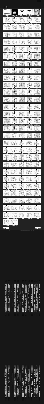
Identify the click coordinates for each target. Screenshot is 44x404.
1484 (20, 284)
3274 (39, 362)
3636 (29, 378)
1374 (32, 279)
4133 (15, 400)
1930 (25, 303)
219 (30, 236)
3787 (14, 385)
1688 (8, 293)
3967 (8, 393)
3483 (6, 372)
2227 (20, 316)
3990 (8, 394)
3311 (25, 364)
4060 (9, 397)
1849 (6, 300)
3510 (12, 373)
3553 (8, 375)
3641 (37, 378)
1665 (8, 292)
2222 (12, 316)
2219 (8, 316)
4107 (11, 399)
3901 (12, 390)
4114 (22, 399)
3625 (12, 378)
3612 (28, 377)
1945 (12, 304)
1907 (25, 302)
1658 (32, 291)
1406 (11, 281)
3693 (11, 381)
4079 (39, 397)
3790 (18, 385)
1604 (28, 289)
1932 (28, 303)
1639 (39, 290)
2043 (20, 308)
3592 (32, 376)
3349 (12, 366)
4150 (11, 401)
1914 (36, 302)
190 (30, 235)
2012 (8, 307)
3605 (17, 377)
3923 (11, 391)
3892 (34, 389)
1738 (14, 295)
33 (29, 230)
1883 (23, 301)
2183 (23, 314)
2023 (25, 307)
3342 (37, 365)
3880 (15, 389)
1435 (20, 282)
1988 (6, 306)
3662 (34, 379)
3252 (5, 362)
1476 (8, 284)
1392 (25, 280)
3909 (25, 390)
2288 (8, 319)
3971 (14, 393)
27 (23, 230)
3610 (25, 377)
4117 (26, 399)
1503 (14, 285)
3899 (9, 390)
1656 (29, 291)
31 (27, 230)
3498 (29, 372)
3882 (18, 389)
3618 (37, 377)
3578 (11, 376)
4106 (9, 399)
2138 (25, 312)
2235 (32, 316)
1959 (34, 304)
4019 (17, 395)
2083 (11, 310)
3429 (29, 369)
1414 (23, 281)
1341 (17, 278)
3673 (15, 380)
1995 (17, 306)
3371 (11, 367)
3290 (28, 363)
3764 (14, 384)
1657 (31, 291)
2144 (34, 312)
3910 (26, 390)
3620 (5, 378)
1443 (32, 282)
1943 (9, 304)
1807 (12, 298)
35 (31, 230)
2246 (14, 317)
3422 (18, 369)
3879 (14, 389)
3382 (28, 367)
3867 (31, 388)
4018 (15, 395)
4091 (22, 398)
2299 (25, 319)
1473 (39, 283)
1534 (26, 286)
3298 (5, 364)
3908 (23, 390)
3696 (15, 381)
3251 (39, 361)
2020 (20, 307)
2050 (31, 308)
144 (7, 234)
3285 (20, 363)
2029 (34, 307)
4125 (39, 399)
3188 (12, 359)
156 (22, 234)
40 (36, 230)
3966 (6, 393)
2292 (14, 319)
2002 (28, 306)
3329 (17, 365)
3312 (26, 364)
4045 (22, 396)
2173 (8, 314)
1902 (17, 302)
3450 (26, 370)
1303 (29, 276)
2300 (26, 319)
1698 (23, 293)
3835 (17, 387)
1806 (11, 298)
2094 (28, 310)
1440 (28, 282)
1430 (12, 282)
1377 (37, 279)
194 (35, 235)
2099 (36, 310)
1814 (23, 298)
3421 (17, 369)
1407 (12, 281)
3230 (6, 361)
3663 (36, 379)
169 (39, 234)
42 (38, 230)
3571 (36, 375)
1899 (12, 302)
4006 (32, 394)
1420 (32, 281)
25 (21, 230)
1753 (36, 295)
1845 (36, 299)
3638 (32, 378)
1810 (17, 298)
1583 (31, 288)
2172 (6, 314)
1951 (22, 304)
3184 (6, 359)
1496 (39, 284)
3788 (15, 385)
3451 (28, 370)
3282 (15, 363)
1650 (20, 291)
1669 (14, 292)
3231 (8, 361)
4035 (6, 396)
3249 (36, 361)
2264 (6, 318)
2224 (15, 316)
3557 (14, 375)
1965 (8, 305)
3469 (20, 371)
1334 (6, 278)
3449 (25, 370)
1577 (22, 288)
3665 (39, 379)
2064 (17, 309)
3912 (29, 390)
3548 (36, 374)
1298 (22, 276)
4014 (9, 395)
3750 (28, 383)
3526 (37, 373)
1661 (37, 291)
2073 (31, 309)
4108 (12, 399)
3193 (20, 359)
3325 (11, 365)
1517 (36, 285)
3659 (29, 379)
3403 (25, 368)
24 (20, 230)
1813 (22, 298)
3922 (9, 391)
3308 (20, 364)
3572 (37, 375)
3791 (20, 385)
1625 (17, 290)
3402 (23, 368)
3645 (8, 379)
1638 (37, 290)
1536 (29, 286)
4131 (12, 400)
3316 (32, 364)
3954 (23, 392)
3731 (34, 382)
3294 (34, 363)
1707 (37, 293)
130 (25, 233)
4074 (31, 397)
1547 (11, 287)
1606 (31, 289)
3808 (11, 386)
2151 (9, 313)
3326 (12, 365)
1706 (36, 293)
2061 (12, 309)
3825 (37, 386)
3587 (25, 376)
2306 (36, 319)
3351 (15, 366)
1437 (23, 282)
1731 (39, 294)
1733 (6, 295)
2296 (20, 319)
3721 (18, 382)
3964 (39, 392)
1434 (18, 282)
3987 (39, 393)
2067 (22, 309)
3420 (15, 369)
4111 (17, 399)
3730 (32, 382)
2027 (31, 307)
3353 (18, 366)
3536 (17, 374)
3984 (34, 393)
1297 (20, 276)
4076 (34, 397)
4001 (25, 394)
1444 (34, 282)
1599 (20, 289)
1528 (17, 286)
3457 (37, 370)
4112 (18, 399)
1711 (8, 294)
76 (37, 231)
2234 (31, 316)
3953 (22, 392)
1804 (8, 298)
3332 (22, 365)
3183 (5, 359)
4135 (18, 400)
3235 (14, 361)
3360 (29, 366)
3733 (37, 382)
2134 (18, 312)
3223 (31, 360)
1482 (17, 284)
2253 (25, 317)
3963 (37, 392)
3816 (23, 386)
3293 (32, 363)
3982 (31, 393)
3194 (22, 359)
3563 (23, 375)
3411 (37, 368)
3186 (9, 359)
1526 (14, 286)
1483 (18, 284)
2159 (22, 313)
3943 (6, 392)
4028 (31, 395)
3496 (26, 372)
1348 (28, 278)
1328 (32, 277)
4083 (9, 398)
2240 (5, 317)
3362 (32, 366)
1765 (18, 296)
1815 (25, 298)
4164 (32, 401)
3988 (5, 394)
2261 (37, 317)
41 (37, 230)
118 (13, 233)
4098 (32, 398)
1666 (9, 292)
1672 (18, 292)
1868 (36, 300)
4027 (29, 395)
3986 (37, 393)
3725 (25, 382)
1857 (18, 300)
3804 (5, 386)
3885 (23, 389)
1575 (18, 288)
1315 (12, 277)
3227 (37, 360)
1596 (15, 289)
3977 (23, 393)
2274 (22, 318)
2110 (17, 311)
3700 (22, 381)
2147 (39, 312)
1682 (34, 292)
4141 (28, 400)
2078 (39, 309)
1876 (12, 301)
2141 (29, 312)
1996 (18, 306)
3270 (32, 362)
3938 (34, 391)
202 (9, 236)
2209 (28, 315)
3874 (6, 389)
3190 (15, 359)
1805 (9, 298)
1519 (39, 285)
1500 (9, 285)
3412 (39, 368)
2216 (39, 315)
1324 (26, 277)
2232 (28, 316)
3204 (37, 359)
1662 (39, 291)
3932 (25, 391)
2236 (34, 316)
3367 (5, 367)
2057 (6, 309)
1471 (36, 283)
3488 (14, 372)
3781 (5, 385)
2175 (11, 314)
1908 (26, 302)
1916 (39, 302)
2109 (15, 311)
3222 (29, 360)
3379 (23, 367)
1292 (12, 276)
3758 (5, 384)
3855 (12, 388)
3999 (22, 394)
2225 (17, 316)
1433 (17, 282)
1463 (25, 283)
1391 (23, 280)
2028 (32, 307)
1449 (6, 283)
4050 (29, 396)
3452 (29, 370)
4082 (8, 398)
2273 (20, 318)
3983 (32, 393)
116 (11, 233)
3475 (29, 371)
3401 (22, 368)
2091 (23, 310)
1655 (28, 291)
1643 (9, 291)
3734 (39, 382)
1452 (8, 283)
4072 (28, 397)
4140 (26, 400)
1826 (6, 299)
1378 (39, 279)
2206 (23, 315)
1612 (5, 290)
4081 (6, 398)
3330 (18, 365)
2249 (18, 317)
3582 (17, 376)
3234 (12, 361)
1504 (15, 285)
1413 (22, 281)
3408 (32, 368)
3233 (11, 361)
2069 (25, 309)
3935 (29, 391)
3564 (25, 375)
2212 (32, 315)
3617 (36, 377)
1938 (37, 303)
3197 (26, 359)
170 (4, 235)
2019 (18, 307)
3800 (34, 385)
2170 (39, 313)
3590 (29, 376)
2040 (15, 308)
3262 (20, 362)
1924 (15, 303)
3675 (18, 380)
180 (17, 235)
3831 (11, 387)
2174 (9, 314)
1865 (31, 300)
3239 (20, 361)
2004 (31, 306)
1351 (32, 278)
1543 (5, 287)
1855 (15, 300)
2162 (26, 313)
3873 (5, 389)
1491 (31, 284)
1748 (28, 295)
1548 (12, 287)
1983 (34, 305)
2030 (36, 307)
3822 (32, 386)
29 (25, 230)
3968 (9, 393)
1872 (6, 301)
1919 (8, 303)
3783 (8, 385)
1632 (28, 290)
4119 (29, 399)
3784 (9, 385)
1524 (11, 286)
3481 (39, 371)
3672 (14, 380)
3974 (18, 393)
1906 (23, 302)
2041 (17, 308)
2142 (31, 312)
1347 (26, 278)
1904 (20, 302)
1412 (20, 281)
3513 (17, 373)
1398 (34, 280)
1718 (18, 294)
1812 (20, 298)
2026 (29, 307)
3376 (18, 367)
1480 (14, 284)
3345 (6, 366)
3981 (29, 393)
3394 (11, 368)
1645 (12, 291)
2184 (25, 314)
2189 (32, 314)
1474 (5, 284)
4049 (28, 396)
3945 (9, 392)
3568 (31, 375)
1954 (26, 304)
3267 (28, 362)
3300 (8, 364)
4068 (22, 397)
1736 (11, 295)
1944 (11, 304)
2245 (12, 317)
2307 (37, 319)
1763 (15, 296)
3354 (20, 366)
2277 (26, 318)
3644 (6, 379)
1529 (18, 286)
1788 (18, 297)
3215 (18, 360)
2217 (5, 316)
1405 (9, 281)
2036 (9, 308)
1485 (22, 284)
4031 (36, 395)
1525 (12, 286)
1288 (6, 276)
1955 (28, 304)
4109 (14, 399)
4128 (8, 400)
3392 (8, 368)
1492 (32, 284)
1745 (23, 295)
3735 (5, 383)
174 (9, 235)
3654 (22, 379)
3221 (28, 360)
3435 (39, 369)
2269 (14, 318)
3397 (15, 368)
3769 (22, 384)
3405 (28, 368)
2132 (15, 312)
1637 (36, 290)
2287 (6, 319)
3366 (39, 366)
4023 (23, 395)
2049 (29, 308)
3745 (20, 383)
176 (12, 235)
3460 (6, 371)
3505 (5, 373)
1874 (9, 301)
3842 (28, 387)
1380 (6, 280)
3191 (17, 359)
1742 (20, 295)
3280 (12, 363)
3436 (5, 370)
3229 (5, 361)
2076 (36, 309)
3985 (36, 393)
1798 (34, 297)
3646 (9, 379)
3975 (20, 393)
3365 (37, 366)
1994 (15, 306)
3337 (29, 365)
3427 (26, 369)
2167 (34, 313)
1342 (18, 278)
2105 (9, 311)
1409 (15, 281)
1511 (26, 285)
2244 (11, 317)
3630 (20, 378)
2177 (14, 314)
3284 (18, 363)
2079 (5, 310)
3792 (22, 385)
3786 (12, 385)
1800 (37, 297)
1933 (29, 303)
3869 (34, 388)
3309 (22, 364)
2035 (8, 308)
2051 (32, 308)
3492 (20, 372)
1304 (31, 276)
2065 (18, 309)
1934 (31, 303)
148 (12, 234)
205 (13, 236)
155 (21, 234)
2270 (15, 318)
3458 (39, 370)
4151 (12, 401)
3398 (17, 368)
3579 (12, 376)
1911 (31, 302)
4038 (11, 396)
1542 (39, 286)
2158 (20, 313)
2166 (32, 313)
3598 (6, 377)
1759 (9, 296)
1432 (15, 282)
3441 (12, 370)
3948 (14, 392)
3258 (14, 362)
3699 (20, 381)
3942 (5, 392)
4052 (32, 396)
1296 (18, 276)
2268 (12, 318)
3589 (28, 376)
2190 (34, 314)
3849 (39, 387)
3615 (32, 377)
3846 (34, 387)
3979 (26, 393)
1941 (6, 304)
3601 (11, 377)
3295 (36, 363)
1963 (5, 305)
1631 (26, 290)
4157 (22, 401)
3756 (37, 383)
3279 (11, 363)
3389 (39, 367)
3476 (31, 371)
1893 (39, 301)
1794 (28, 297)
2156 (17, 313)
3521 (29, 373)
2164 (29, 313)
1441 (29, 282)
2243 (9, 317)
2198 (11, 315)
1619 (8, 290)
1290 (9, 276)
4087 (15, 398)
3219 (25, 360)
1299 (23, 276)
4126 (5, 400)
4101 (37, 398)
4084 (11, 398)
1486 (23, 284)
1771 (28, 296)
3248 (34, 361)
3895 (39, 389)
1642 (8, 291)
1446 (37, 282)
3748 (25, 383)
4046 (23, 396)
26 (22, 230)
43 (39, 230)
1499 (8, 285)
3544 (29, 374)
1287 (5, 276)
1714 (12, 294)
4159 (25, 401)
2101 (39, 310)
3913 (31, 390)
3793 (23, 385)
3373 (14, 367)
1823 (37, 298)
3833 (14, 387)
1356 (5, 279)
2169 (37, 313)
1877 (14, 301)
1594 (12, 289)
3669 (9, 380)
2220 (9, 316)
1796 (31, 297)
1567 (6, 288)
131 (26, 233)
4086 (14, 398)
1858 (20, 300)
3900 (11, 390)
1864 (29, 300)
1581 (28, 288)
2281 (32, 318)
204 (12, 236)
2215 (37, 315)
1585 (34, 288)
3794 (25, 385)
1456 (14, 283)
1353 (36, 278)
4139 (25, 400)
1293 (14, 276)
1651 (22, 291)
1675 (23, 292)
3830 (9, 387)
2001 (26, 306)
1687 (6, 293)
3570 (34, 375)
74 (35, 231)
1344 (22, 278)
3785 (11, 385)
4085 (12, 398)
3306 (17, 364)
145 (8, 234)
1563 (36, 287)
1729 (36, 294)
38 (34, 230)
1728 (34, 294)
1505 (17, 285)
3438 (8, 370)
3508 (9, 373)
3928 (18, 391)
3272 (36, 362)
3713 (6, 382)
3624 (11, 378)
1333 (5, 278)
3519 (26, 373)
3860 (20, 388)
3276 (6, 363)
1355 (39, 278)
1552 (18, 287)
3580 (14, 376)
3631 (22, 378)
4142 (29, 400)
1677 (26, 292)
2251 (22, 317)
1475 (6, 284)
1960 (36, 304)
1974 (20, 305)
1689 (9, 293)
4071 (26, 397)
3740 (12, 383)
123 (20, 233)
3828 (6, 387)
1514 (31, 285)
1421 (34, 281)
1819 (31, 298)
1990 (9, 306)
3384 (31, 367)
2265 (8, 318)
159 (26, 234)
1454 (11, 283)
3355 (22, 366)
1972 (17, 305)
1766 (20, 296)
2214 (36, 315)
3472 (25, 371)
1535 (28, 286)
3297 (39, 363)
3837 (20, 387)
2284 (37, 318)
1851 (9, 300)
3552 (6, 375)
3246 (31, 361)
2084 (12, 310)
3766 (17, 384)
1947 (15, 304)
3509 (11, 373)
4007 (34, 394)
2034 (6, 308)
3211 (12, 360)
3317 (34, 364)
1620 (9, 290)
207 (16, 236)
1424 (39, 281)
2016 (14, 307)
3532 (11, 374)
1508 (22, 285)
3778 (36, 384)
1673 (20, 292)
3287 (23, 363)
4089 (18, 398)
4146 (36, 400)
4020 (18, 395)
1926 (18, 303)
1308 (37, 276)
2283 (36, 318)
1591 (8, 289)
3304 (14, 364)
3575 (6, 376)
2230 (25, 316)
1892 (37, 301)
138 (35, 233)
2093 (26, 310)
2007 (36, 306)
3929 (20, 391)
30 (26, 230)
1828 (9, 299)
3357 (25, 366)
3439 (9, 370)
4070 (25, 397)
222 (34, 236)
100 (26, 232)
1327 (31, 277)
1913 (34, 302)
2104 (8, 311)
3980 (28, 393)
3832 (12, 387)
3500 (32, 372)
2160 (23, 313)
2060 (11, 309)
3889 (29, 389)
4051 (31, 396)
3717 (12, 382)
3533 (12, 374)
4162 (29, 401)
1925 (17, 303)
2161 (25, 313)
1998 (22, 306)
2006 (34, 306)
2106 (11, 311)
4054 (36, 396)
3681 (28, 380)
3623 (9, 378)
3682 (29, 380)
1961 (37, 304)
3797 (29, 385)
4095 (28, 398)
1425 (5, 282)
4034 (5, 396)
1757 (6, 296)
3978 (25, 393)
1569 (9, 288)
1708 (39, 293)
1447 (39, 282)
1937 (36, 303)
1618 (6, 290)
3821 (31, 386)
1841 (29, 299)
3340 (34, 365)
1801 (39, 297)
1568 (8, 288)
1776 (36, 296)
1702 (29, 293)
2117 (28, 311)
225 (35, 236)
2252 (23, 317)
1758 (8, 296)
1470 (34, 283)
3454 (32, 370)
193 (34, 235)
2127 (8, 312)
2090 (22, 310)
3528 (5, 374)
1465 (26, 283)
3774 (29, 384)
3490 (17, 372)
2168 (36, 313)
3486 (11, 372)
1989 (8, 306)
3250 (37, 361)
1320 (20, 277)
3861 (22, 388)
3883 (20, 389)
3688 (39, 380)
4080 (5, 398)
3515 (20, 373)
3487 (12, 372)
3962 (36, 392)
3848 (37, 387)
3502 (36, 372)
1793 (26, 297)
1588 (39, 288)
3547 (34, 374)
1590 (6, 289)
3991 (9, 394)
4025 (26, 395)
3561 (20, 375)
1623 (14, 290)
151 (16, 234)
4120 (31, 399)
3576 (8, 376)
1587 (37, 288)
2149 (6, 313)
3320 (39, 364)
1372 (29, 279)
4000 (23, 394)
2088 (18, 310)
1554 (22, 287)
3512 (15, 373)
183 (21, 235)
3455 (34, 370)
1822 (36, 298)
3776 (32, 384)
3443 (15, 370)
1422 (36, 281)
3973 (17, 393)
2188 (31, 314)
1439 (26, 282)
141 (39, 233)
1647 (15, 291)
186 (25, 235)
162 (30, 234)
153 (18, 234)
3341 (36, 365)
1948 (17, 304)
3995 (15, 394)
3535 (15, 374)
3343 (39, 365)
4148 (39, 400)
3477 (32, 371)
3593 (34, 376)
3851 (6, 388)
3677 (22, 380)
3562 (22, 375)
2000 (25, 306)
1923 (14, 303)
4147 (37, 400)
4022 (22, 395)
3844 (31, 387)
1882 (22, 301)
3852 (8, 388)
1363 (15, 279)
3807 (9, 386)
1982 (32, 305)
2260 (36, 317)
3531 (9, 374)
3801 (36, 385)
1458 (17, 283)
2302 (29, 319)
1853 (12, 300)
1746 (25, 295)
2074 (32, 309)
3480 (37, 371)
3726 (26, 382)
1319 (18, 277)
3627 (15, 378)
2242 (8, 317)
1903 (18, 302)
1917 (5, 303)
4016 (12, 395)
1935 (32, 303)
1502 (12, 285)
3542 (26, 374)
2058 (8, 309)
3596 (39, 376)
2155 (15, 313)
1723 (26, 294)
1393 (26, 280)
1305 (32, 276)
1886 (28, 301)
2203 (18, 315)
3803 (39, 385)
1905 (22, 302)
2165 (31, 313)
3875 (8, 389)
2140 (28, 312)
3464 (12, 371)
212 (22, 236)
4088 (17, 398)
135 (31, 233)
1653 (25, 291)
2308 (39, 319)
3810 (14, 386)
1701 (28, 293)
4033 (39, 395)
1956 (29, 304)
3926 (15, 391)
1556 (25, 287)
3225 (34, 360)
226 (36, 236)
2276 (25, 318)
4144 (32, 400)
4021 (20, 395)
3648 (12, 379)
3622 (8, 378)
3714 (8, 382)
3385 (32, 367)
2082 (9, 310)
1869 (37, 300)
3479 (36, 371)
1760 (11, 296)
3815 (22, 386)
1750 (31, 295)
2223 (14, 316)
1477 (9, 284)
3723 (22, 382)
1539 (34, 286)
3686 (36, 380)
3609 (23, 377)
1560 (31, 287)
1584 (32, 288)
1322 (23, 277)
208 (17, 236)
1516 (34, 285)
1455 (12, 283)
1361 (12, 279)
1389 (20, 280)
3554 (9, 375)
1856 (17, 300)
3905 (18, 390)
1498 (6, 285)
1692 (14, 293)
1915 (37, 302)
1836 (22, 299)
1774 (32, 296)
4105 (8, 399)
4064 (15, 397)
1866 (32, 300)
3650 (15, 379)
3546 (32, 374)
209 (18, 236)
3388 (37, 367)
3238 (18, 361)
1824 (39, 298)
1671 (17, 292)
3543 (28, 374)
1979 (28, 305)
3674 (17, 380)
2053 (36, 308)
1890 (34, 301)
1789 (20, 297)
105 (32, 232)
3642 (39, 378)
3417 (11, 369)
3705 (29, 381)
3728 (29, 382)
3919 (5, 391)
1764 (17, 296)
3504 (39, 372)
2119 (31, 311)
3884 (22, 389)
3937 (32, 391)
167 (36, 234)
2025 (28, 307)
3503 (37, 372)
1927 (20, 303)
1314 (11, 277)
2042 (18, 308)
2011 (6, 307)
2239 (39, 316)
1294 (15, 276)
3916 (36, 390)
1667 (11, 292)
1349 (29, 278)
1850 (8, 300)
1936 (34, 303)
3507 (8, 373)
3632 (23, 378)
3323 (8, 365)
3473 (26, 371)
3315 (31, 364)
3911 (28, 390)
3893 (36, 389)
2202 (17, 315)
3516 (22, 373)
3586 (23, 376)
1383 (11, 280)
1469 (32, 283)
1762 (14, 296)
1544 (6, 287)
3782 (6, 385)
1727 (32, 294)
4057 (5, 397)
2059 (9, 309)
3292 (31, 363)
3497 (28, 372)
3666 (5, 380)
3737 (8, 383)
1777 (37, 296)
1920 (9, 303)
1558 (28, 287)
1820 (32, 298)
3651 (17, 379)
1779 (5, 297)
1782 (9, 297)
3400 (20, 368)
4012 (6, 395)
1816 (26, 298)
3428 (28, 369)
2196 (8, 315)
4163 (31, 401)
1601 (23, 289)
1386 (15, 280)
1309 (39, 276)
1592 (9, 289)
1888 (31, 301)
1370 (26, 279)
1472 (37, 283)
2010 (5, 307)
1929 (23, 303)
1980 (29, 305)
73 (34, 231)
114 (8, 233)
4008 (36, 394)
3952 (20, 392)
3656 (25, 379)
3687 (37, 380)
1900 (14, 302)
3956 (26, 392)
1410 (17, 281)
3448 (23, 370)
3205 (39, 359)
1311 (6, 277)
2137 (23, 312)
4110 (15, 399)
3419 (14, 369)
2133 (17, 312)
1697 (22, 293)
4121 (32, 399)
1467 (29, 283)
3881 (17, 389)
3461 (8, 371)
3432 (34, 369)
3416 (9, 369)
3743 (17, 383)
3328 (15, 365)
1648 (17, 291)
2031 (37, 307)
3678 (23, 380)
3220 (26, 360)
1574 (17, 288)
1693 (15, 293)
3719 (15, 382)
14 (15, 230)
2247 (15, 317)
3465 (14, 371)
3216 (20, 360)
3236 (15, 361)
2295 (18, 319)
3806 (8, 386)
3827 (5, 387)
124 (21, 233)
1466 (28, 283)
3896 (5, 390)
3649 (14, 379)
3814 (20, 386)
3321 (5, 365)
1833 (17, 299)
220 (31, 236)
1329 (34, 277)
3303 (12, 364)
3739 (11, 383)
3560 (18, 375)
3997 (18, 394)
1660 (36, 291)
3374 (15, 367)
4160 (26, 401)
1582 (29, 288)
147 (11, 234)
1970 (15, 305)
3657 (26, 379)
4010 (39, 394)
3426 (25, 369)
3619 (39, 377)
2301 (28, 319)
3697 (17, 381)
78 (39, 231)
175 (11, 235)
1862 (26, 300)
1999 (23, 306)
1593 (11, 289)
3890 (31, 389)
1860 (23, 300)
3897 (6, 390)
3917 (37, 390)
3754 (34, 383)
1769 (25, 296)
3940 (37, 391)
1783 (11, 297)
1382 (9, 280)
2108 (14, 311)
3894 (37, 389)
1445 (36, 282)
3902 (14, 390)
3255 (9, 362)
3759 (6, 384)
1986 (39, 305)
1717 (17, 294)
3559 (17, 375)
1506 (18, 285)
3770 (23, 384)
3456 (36, 370)
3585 (22, 376)
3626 (14, 378)
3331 (20, 365)
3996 (17, 394)
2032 (39, 307)
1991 (11, 306)
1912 (32, 302)
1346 (25, 278)
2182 (22, 314)
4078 (37, 397)
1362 (14, 279)
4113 (20, 399)
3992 (11, 394)
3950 (17, 392)
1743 (22, 295)
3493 (22, 372)
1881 (20, 301)
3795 (26, 385)
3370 (9, 367)
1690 (11, 293)
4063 (14, 397)
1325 (28, 277)
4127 (6, 400)
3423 (20, 369)
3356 (23, 366)
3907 (22, 390)
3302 (11, 364)
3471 (23, 371)
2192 (37, 314)
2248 (17, 317)
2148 (5, 313)
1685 (39, 292)
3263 (22, 362)
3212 (14, 360)
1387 (17, 280)
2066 (20, 309)
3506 (6, 373)
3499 (31, 372)
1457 (15, 283)
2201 (15, 315)
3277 (8, 363)
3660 (31, 379)
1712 (9, 294)
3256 (11, 362)
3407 (31, 368)
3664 (37, 379)
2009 (39, 306)
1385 (14, 280)
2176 (12, 314)
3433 (36, 369)
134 (30, 233)
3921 (8, 391)
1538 (32, 286)
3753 (32, 383)
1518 (37, 285)
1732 (5, 295)
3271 (34, 362)
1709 (5, 294)
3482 (5, 372)
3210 (11, 360)
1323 (25, 277)
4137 (22, 400)
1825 (5, 299)
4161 (28, 401)
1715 (14, 294)
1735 (9, 295)
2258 (32, 317)
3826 (39, 386)
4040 (14, 396)
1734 (8, 295)
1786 (15, 297)
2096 (31, 310)
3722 (20, 382)
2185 (26, 314)
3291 (29, 363)
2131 (14, 312)
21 (17, 230)
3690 (6, 381)
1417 (28, 281)
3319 (37, 364)
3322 (6, 365)
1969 (14, 305)
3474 (28, 371)
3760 (8, 384)
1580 (26, 288)
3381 (26, 367)
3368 (6, 367)
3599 (8, 377)
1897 (9, 302)
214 (25, 236)
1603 (26, 289)
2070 (26, 309)
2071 (28, 309)
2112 (20, 311)
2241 (6, 317)
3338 (31, 365)
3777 (34, 384)
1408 (14, 281)
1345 (23, 278)
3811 (15, 386)
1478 (11, 284)
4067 (20, 397)
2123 (37, 311)
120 (16, 233)
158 (25, 234)
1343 (20, 278)
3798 (31, 385)
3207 (6, 360)
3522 (31, 373)
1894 (5, 302)
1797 (32, 297)
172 (7, 235)
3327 (14, 365)
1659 (34, 291)
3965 (5, 393)
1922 (12, 303)
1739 (15, 295)
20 (16, 230)
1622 (12, 290)
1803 (6, 298)
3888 (28, 389)
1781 (8, 297)
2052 (34, 308)
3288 (25, 363)
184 (22, 235)
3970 (12, 393)
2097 (32, 310)
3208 (8, 360)
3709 (36, 381)
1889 (32, 301)
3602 (12, 377)
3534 (14, 374)
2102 (5, 311)
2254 (26, 317)
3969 (11, 393)
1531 (22, 286)
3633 (25, 378)
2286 (5, 319)
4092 (23, 398)
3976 (22, 393)
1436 (22, 282)
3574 (5, 376)
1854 (14, 300)
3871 (37, 388)
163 (31, 234)
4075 (32, 397)
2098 (34, 310)
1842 (31, 299)
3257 (12, 362)
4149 (9, 401)
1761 (12, 296)
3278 (9, 363)
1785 (14, 297)
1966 (9, 305)
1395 (29, 280)
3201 (32, 359)
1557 (26, 287)
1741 (18, 295)
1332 (39, 277)
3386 (34, 367)
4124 (37, 399)
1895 (6, 302)
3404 (26, 368)
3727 (28, 382)
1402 (5, 281)
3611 (26, 377)
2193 (39, 314)
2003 (29, 306)
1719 (20, 294)
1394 (28, 280)
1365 (18, 279)
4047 (25, 396)
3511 (14, 373)
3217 (22, 360)
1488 (26, 284)
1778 (39, 296)
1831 (14, 299)
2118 (29, 311)
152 (17, 234)
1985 (37, 305)
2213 (34, 315)
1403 (6, 281)
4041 (15, 396)
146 (9, 234)
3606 (18, 377)
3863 (25, 388)
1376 (36, 279)
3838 (22, 387)
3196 (25, 359)
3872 (39, 388)
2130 (12, 312)
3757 (39, 383)
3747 (23, 383)
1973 (18, 305)
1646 (14, 291)
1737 (12, 295)
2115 (25, 311)
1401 (39, 280)
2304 (32, 319)
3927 (17, 391)
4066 (18, 397)
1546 (9, 287)
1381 (8, 280)
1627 (20, 290)
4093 (25, 398)
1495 (37, 284)
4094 (26, 398)
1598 (18, 289)
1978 (26, 305)
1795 (29, 297)
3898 (8, 390)
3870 (36, 388)
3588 (26, 376)
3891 (32, 389)
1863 (28, 300)
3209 (9, 360)
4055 (37, 396)
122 (18, 233)
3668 (8, 380)
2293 (15, 319)
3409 (34, 368)
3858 (17, 388)
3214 (17, 360)
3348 (11, 366)
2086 (15, 310)
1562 (34, 287)
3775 (31, 384)
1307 (36, 276)
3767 (18, 384)
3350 (14, 366)
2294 (17, 319)
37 (33, 230)
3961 (34, 392)
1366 (20, 279)
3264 (23, 362)
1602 (25, 289)
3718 (14, 382)
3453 (31, 370)
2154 (14, 313)
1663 (5, 292)
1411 (18, 281)
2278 (28, 318)
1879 (17, 301)
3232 (9, 361)
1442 (31, 282)
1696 (20, 293)
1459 (18, 283)
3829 (8, 387)
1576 (20, 288)
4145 (34, 400)
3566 (28, 375)
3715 (9, 382)
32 (28, 230)
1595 (14, 289)
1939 (39, 303)
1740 (17, 295)
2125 (5, 312)
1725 (29, 294)
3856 (14, 388)
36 (32, 230)
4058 (6, 397)
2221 (11, 316)
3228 (39, 360)
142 (4, 234)
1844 (34, 299)
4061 (11, 397)
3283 (17, 363)
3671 (12, 380)
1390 (22, 280)
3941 (39, 391)
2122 (36, 311)
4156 (20, 401)
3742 (15, 383)
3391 (6, 368)
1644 (11, 291)
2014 (11, 307)
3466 (15, 371)
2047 (26, 308)
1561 (32, 287)
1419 (31, 281)
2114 (23, 311)
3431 (32, 369)
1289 (8, 276)
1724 (28, 294)
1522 (8, 286)
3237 (17, 361)
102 (28, 232)
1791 (23, 297)
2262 (39, 317)
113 (7, 233)
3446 (20, 370)
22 (18, 230)
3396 (14, 368)
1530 (20, 286)
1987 (5, 306)
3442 (14, 370)
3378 (22, 367)
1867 (34, 300)
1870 (39, 300)
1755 (39, 295)
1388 (18, 280)
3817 (25, 386)
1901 (15, 302)
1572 (14, 288)
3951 (18, 392)
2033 (5, 308)
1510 (25, 285)
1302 (28, 276)
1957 (31, 304)
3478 (34, 371)
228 (39, 236)
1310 (5, 277)
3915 (34, 390)
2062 (14, 309)
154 (20, 234)
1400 (37, 280)
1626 (18, 290)
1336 (9, 278)
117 (12, 233)
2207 (25, 315)
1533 (25, 286)
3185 (8, 359)
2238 (37, 316)
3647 (11, 379)
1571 (12, 288)
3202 (34, 359)
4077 (36, 397)
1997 (20, 306)
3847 (36, 387)
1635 (32, 290)
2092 (25, 310)
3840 (25, 387)
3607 (20, 377)
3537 (18, 374)
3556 (12, 375)
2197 (9, 315)
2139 (26, 312)
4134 (17, 400)
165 (34, 234)
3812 (17, 386)
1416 (26, 281)
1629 (23, 290)
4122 (34, 399)
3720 (17, 382)
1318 (17, 277)
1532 (23, 286)
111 (4, 233)
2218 (6, 316)
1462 (23, 283)
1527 (15, 286)
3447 (22, 370)
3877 (11, 389)
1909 (28, 302)
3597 (5, 377)
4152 (14, 401)
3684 (32, 380)
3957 (28, 392)
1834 (18, 299)
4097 (31, 398)
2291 (12, 319)
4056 (39, 396)
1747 (26, 295)
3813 (18, 386)
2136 (22, 312)
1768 (23, 296)
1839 (26, 299)
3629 (18, 378)
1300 (25, 276)
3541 (25, 374)
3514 (18, 373)
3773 (28, 384)
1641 (6, 291)
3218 (23, 360)
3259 (15, 362)
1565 (39, 287)
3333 (23, 365)
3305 (15, 364)
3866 (29, 388)
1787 (17, 297)
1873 (8, 301)
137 (34, 233)
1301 (26, 276)
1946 (14, 304)
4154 (17, 401)
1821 (34, 298)
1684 (37, 292)
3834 (15, 387)
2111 (18, 311)
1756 (5, 296)
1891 (36, 301)
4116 (25, 399)
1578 (23, 288)
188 (27, 235)
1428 (9, 282)
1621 (11, 290)
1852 (11, 300)
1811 (18, 298)
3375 (17, 367)
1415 (25, 281)
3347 (9, 366)
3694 (12, 381)
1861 (25, 300)
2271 (17, 318)
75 (36, 231)
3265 (25, 362)
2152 (11, 313)
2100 (37, 310)
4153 (15, 401)
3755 (36, 383)
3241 (23, 361)
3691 (8, 381)
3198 (28, 359)
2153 (12, 313)
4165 (34, 401)
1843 (32, 299)
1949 (18, 304)
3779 (37, 384)
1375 (34, 279)
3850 (5, 388)
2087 (17, 310)
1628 (22, 290)
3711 (39, 381)
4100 (36, 398)
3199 (29, 359)
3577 (9, 376)
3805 (6, 386)
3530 (8, 374)
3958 (29, 392)
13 (14, 230)
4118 (28, 399)
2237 (36, 316)
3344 (5, 366)
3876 (9, 389)
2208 (26, 315)
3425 (23, 369)
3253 (6, 362)
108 (36, 232)
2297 (22, 319)
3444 (17, 370)
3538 (20, 374)
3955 (25, 392)
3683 (31, 380)
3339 (32, 365)
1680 (31, 292)
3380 (25, 367)
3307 (18, 364)
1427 (8, 282)
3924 (12, 391)
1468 (31, 283)
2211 (31, 315)
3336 (28, 365)
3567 (29, 375)
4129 (9, 400)
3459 (5, 371)
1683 (36, 292)
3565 (26, 375)
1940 (5, 304)
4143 (31, 400)
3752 (31, 383)
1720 (22, 294)
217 (27, 236)
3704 (28, 381)
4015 (11, 395)
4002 (26, 394)
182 (20, 235)
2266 (9, 318)
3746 (22, 383)
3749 (26, 383)
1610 (37, 289)
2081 (8, 310)
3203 (36, 359)
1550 (15, 287)
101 (27, 232)
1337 (11, 278)
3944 (8, 392)
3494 (23, 372)
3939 (36, 391)
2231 (26, 316)
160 (27, 234)
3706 (31, 381)
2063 (15, 309)
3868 (32, 388)
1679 (29, 292)
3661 (32, 379)
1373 (31, 279)
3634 (26, 378)
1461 (22, 283)
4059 (8, 397)
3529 (6, 374)
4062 (12, 397)
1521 (6, 286)
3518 (25, 373)
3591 (31, 376)
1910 (29, 302)
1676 (25, 292)
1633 (29, 290)
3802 (37, 385)
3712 (5, 382)
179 (16, 235)
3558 (15, 375)
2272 (18, 318)
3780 (39, 384)
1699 (25, 293)
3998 (20, 394)
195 (36, 235)
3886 (25, 389)
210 (20, 236)
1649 (18, 291)
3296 (37, 363)
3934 (28, 391)
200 (7, 236)
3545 (31, 374)
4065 (17, 397)
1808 (14, 298)
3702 (25, 381)
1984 (36, 305)
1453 (9, 283)
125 (22, 233)
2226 (18, 316)
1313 (9, 277)
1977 (25, 305)
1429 (11, 282)
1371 (28, 279)
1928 (22, 303)
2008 (37, 306)
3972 (15, 393)
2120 (32, 311)
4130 (11, 400)
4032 (37, 395)
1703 (31, 293)
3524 (34, 373)
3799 (32, 385)
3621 (6, 378)
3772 (26, 384)
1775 (34, 296)
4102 (39, 398)
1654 (26, 291)
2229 (23, 316)
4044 (20, 396)
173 (8, 235)
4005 (31, 394)
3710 (37, 381)
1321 (22, 277)
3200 (31, 359)
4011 (5, 395)
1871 (5, 301)
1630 (25, 290)
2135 (20, 312)
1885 (26, 301)
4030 (34, 395)
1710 (6, 294)
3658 (28, 379)
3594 (36, 376)
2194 (5, 315)
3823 (34, 386)
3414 (6, 369)
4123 (36, 399)
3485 (9, 372)
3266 (26, 362)
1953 (25, 304)
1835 (20, 299)
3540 (23, 374)
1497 (5, 285)
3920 (6, 391)
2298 (23, 319)
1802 (5, 298)
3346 (8, 366)
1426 (6, 282)
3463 (11, 371)
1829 (11, 299)
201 (8, 236)
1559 (29, 287)
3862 (23, 388)
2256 (29, 317)
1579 (25, 288)
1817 (28, 298)
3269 (31, 362)
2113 (22, 311)
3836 (18, 387)
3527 (39, 373)
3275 (5, 363)
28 (24, 230)
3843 (29, 387)
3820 (29, 386)
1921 (11, 303)
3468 (18, 371)
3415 (8, 369)
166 (35, 234)
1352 (34, 278)
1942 (8, 304)
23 (19, 230)
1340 (15, 278)
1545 (8, 287)
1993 (14, 306)
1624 (15, 290)
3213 (15, 360)
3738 (9, 383)
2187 (29, 314)
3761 (9, 384)
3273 (37, 362)
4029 (32, 395)
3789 (17, 385)
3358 (26, 366)
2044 (22, 308)
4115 (23, 399)
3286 (22, 363)
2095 (29, 310)
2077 (37, 309)
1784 (12, 297)
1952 (23, 304)
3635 (28, 378)
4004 (29, 394)
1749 (29, 295)
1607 (32, 289)
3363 (34, 366)
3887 (26, 389)
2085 (14, 310)
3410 (36, 368)
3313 (28, 364)
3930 (22, 391)
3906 (20, 390)
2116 (26, 311)
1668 (12, 292)
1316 (14, 277)
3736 (6, 383)
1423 (37, 281)
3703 (26, 381)
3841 (26, 387)
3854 (11, 388)
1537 (31, 286)
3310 (23, 364)
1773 (31, 296)
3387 (36, 367)
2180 (18, 314)
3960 (32, 392)
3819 (28, 386)
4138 (23, 400)
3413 (5, 369)
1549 (14, 287)
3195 (23, 359)
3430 (31, 369)
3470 (22, 371)
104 (31, 232)
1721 (23, 294)
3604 (15, 377)
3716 (11, 382)
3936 (31, 391)
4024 (25, 395)
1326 (29, 277)
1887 (29, 301)
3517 (23, 373)
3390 (5, 368)
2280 (31, 318)
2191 (36, 314)
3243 (26, 361)
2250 (20, 317)
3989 (6, 394)
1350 (31, 278)
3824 (36, 386)
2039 (14, 308)
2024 (26, 307)
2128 (9, 312)
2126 (6, 312)
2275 (23, 318)
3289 (26, 363)
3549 (37, 374)
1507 (20, 285)
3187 (11, 359)
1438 (25, 282)
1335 (8, 278)
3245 (29, 361)
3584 (20, 376)
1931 (26, 303)
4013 (8, 395)
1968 (12, 305)
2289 (9, 319)
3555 (11, 375)
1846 (37, 299)
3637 (31, 378)
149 (13, 234)
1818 (29, 298)
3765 (15, 384)
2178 (15, 314)
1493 (34, 284)
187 (26, 235)
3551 (5, 375)
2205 (22, 315)
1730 (37, 294)
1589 (5, 289)
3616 (34, 377)
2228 (22, 316)
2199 (12, 315)
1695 (18, 293)
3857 (15, 388)
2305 (34, 319)
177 (13, 235)
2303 (31, 319)
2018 (17, 307)
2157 (18, 313)
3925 (14, 391)
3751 (29, 383)
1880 (18, 301)
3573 (39, 375)
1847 (39, 299)
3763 (12, 384)
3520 (28, 373)
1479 (12, 284)
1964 (6, 305)
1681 (32, 292)
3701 (23, 381)
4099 (34, 398)
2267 (11, 318)
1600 (22, 289)
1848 (5, 300)
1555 (23, 287)
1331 (37, 277)
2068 (23, 309)
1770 (26, 296)
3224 (32, 360)
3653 (20, 379)
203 (11, 236)
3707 (32, 381)
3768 (20, 384)
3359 (28, 366)
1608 (34, 289)
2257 (31, 317)
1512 (28, 285)
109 (37, 232)
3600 (9, 377)
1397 (32, 280)
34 (30, 230)
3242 (25, 361)
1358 (8, 279)
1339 (14, 278)
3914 (32, 390)
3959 (31, 392)
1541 (37, 286)
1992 (12, 306)
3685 (34, 380)
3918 (39, 390)
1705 (34, 293)
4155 (18, 401)
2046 (25, 308)
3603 (14, 377)
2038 (12, 308)
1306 (34, 276)
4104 (6, 399)
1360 (11, 279)
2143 (32, 312)
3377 (20, 367)
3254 (8, 362)
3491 (18, 372)
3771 (25, 384)
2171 (5, 314)
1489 (28, 284)
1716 (15, 294)
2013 (9, 307)
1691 (12, 293)
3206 (5, 360)
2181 (20, 314)
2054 (37, 308)
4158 (23, 401)
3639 (34, 378)
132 (27, 233)
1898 (11, 302)
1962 (39, 304)
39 (35, 230)
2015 (12, 307)
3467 (17, 371)
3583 (18, 376)
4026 (28, 395)
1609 (36, 289)
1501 (11, 285)
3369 (8, 367)
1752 (34, 295)
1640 (5, 291)
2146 (37, 312)
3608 (22, 377)
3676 (20, 380)
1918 (6, 303)
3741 (14, 383)
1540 (36, 286)
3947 (12, 392)
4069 (23, 397)
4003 (28, 394)
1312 (8, 277)
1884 (25, 301)
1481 (15, 284)
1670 (15, 292)
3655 (23, 379)
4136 (20, 400)
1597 (17, 289)
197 (39, 235)
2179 (17, 314)
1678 (28, 292)
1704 (32, 293)
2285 (39, 318)
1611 (39, 289)
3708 (34, 381)
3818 (26, 386)
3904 (17, 390)
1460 (20, 283)
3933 (26, 391)
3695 (14, 381)
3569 (32, 375)
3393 (9, 368)
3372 (12, 367)
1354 (37, 278)
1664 (6, 292)
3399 (18, 368)
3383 (29, 367)
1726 (31, 294)
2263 (5, 318)
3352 (17, 366)
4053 (34, 396)
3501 (34, 372)
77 (38, 231)
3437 (6, 370)
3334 (25, 365)
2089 (20, 310)
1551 (17, 287)
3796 (28, 385)
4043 (18, 396)
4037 (9, 396)
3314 (29, 364)
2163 (28, 313)
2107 (12, 311)
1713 (11, 294)
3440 (11, 370)
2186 (28, 314)
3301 (9, 364)
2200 (14, 315)
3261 (18, 362)
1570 (11, 288)
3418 (12, 369)
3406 (29, 368)
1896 (8, 302)
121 (17, 233)
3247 (32, 361)
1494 (36, 284)
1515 (32, 285)
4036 (8, 396)
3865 (28, 388)
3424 (22, 369)
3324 (9, 365)
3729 (31, 382)
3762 (11, 384)
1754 (37, 295)
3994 (14, 394)
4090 (20, 398)
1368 (23, 279)
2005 (32, 306)
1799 (36, 297)
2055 (39, 308)
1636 (34, 290)
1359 (9, 279)
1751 (32, 295)
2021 (22, 307)
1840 (28, 299)
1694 (17, 293)
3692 (9, 381)
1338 (12, 278)
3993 (12, 394)
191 (31, 235)
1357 (6, 279)
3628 (17, 378)
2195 (6, 315)
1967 (11, 305)
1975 (22, 305)
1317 (15, 277)
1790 (22, 297)
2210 (29, 315)
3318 (36, 364)
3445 (18, 370)
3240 (22, 361)
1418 (29, 281)
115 (9, 233)
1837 (23, 299)
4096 (29, 398)
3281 (14, 363)
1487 (25, 284)
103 (30, 232)
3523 (32, 373)
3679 (25, 380)
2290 (11, 319)
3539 (22, 374)
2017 (15, 307)
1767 (22, 296)
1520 (5, 286)
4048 (26, 396)
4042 (17, 396)
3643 (5, 379)
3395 (12, 368)
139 (36, 233)
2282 (34, 318)
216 (26, 236)
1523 (9, 286)
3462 (9, 371)
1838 (25, 299)
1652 (23, 291)
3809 (12, 386)
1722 (25, 294)
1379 (5, 280)
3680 (26, 380)
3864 (26, 388)
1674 (22, 292)
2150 (8, 313)
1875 (11, 301)
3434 (37, 369)
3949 (15, 392)
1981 (31, 305)
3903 (15, 390)
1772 (29, 296)
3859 (18, 388)
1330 (36, 277)
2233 (29, 316)
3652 (18, 379)
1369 (25, 279)
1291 (11, 276)
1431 (14, 282)
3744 (18, 383)
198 (4, 236)
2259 (34, 317)
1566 (5, 288)
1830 (12, 299)
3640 (36, 378)
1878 (15, 301)
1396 (31, 280)
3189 (14, 359)
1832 (15, 299)
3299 (6, 364)
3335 (26, 365)
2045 (23, 308)
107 (35, 232)
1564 (37, 287)
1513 (29, 285)
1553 (20, 287)
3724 (23, 382)
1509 (23, 285)
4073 (29, 397)
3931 (23, 391)
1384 (12, 280)
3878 (12, 389)
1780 (6, 297)
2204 (20, 315)
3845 (32, 387)
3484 (8, 372)
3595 (37, 376)
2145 (36, 312)
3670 (11, 380)
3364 (36, 366)
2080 (6, 310)
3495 (25, 372)
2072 (29, 309)
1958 (32, 304)
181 (18, 235)
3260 (17, 362)
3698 (18, 381)
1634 (31, 290)
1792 (25, 297)
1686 (5, 293)
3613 (29, 377)
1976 (23, 305)
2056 (5, 309)
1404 (8, 281)
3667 (6, 380)
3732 (36, 382)
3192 (18, 359)
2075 (34, 309)
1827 (8, 299)
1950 (20, 304)
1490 (29, 284)
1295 (17, 276)
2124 (39, 311)
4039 (12, 396)
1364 (17, 279)
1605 (29, 289)
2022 (23, 307)
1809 (15, 298)
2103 (6, 311)
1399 (36, 280)
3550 (39, 374)
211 (21, 236)
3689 (5, 381)
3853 (9, 388)
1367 (22, 279)
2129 (11, 312)
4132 (14, 400)
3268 (29, 362)
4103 (5, 399)
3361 (31, 366)
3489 (15, 372)
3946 (11, 392)
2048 (28, 308)
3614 (31, 377)
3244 (28, 361)
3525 (36, 373)
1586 (36, 288)
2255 (28, 317)
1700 (26, 293)
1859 (22, 300)
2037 (11, 308)
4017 (14, 395)
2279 (29, 318)
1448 (5, 283)
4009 (37, 394)
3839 (23, 387)
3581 (15, 376)
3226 (36, 360)
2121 (34, 311)
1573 (15, 288)
